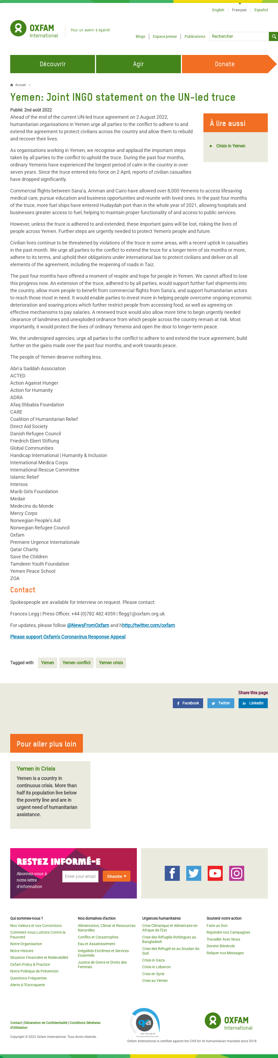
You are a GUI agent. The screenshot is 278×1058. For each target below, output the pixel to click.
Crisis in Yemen (230, 146)
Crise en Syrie (153, 974)
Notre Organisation (26, 944)
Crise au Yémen (155, 980)
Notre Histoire (21, 951)
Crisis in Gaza (153, 960)
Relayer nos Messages (225, 953)
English (218, 10)
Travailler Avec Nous (223, 939)
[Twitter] (220, 703)
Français (239, 10)
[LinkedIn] (253, 703)
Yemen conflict (76, 662)
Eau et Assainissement (96, 944)
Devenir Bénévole (221, 946)
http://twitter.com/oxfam (148, 625)
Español (261, 10)
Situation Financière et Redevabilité (39, 957)
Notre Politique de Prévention (34, 971)
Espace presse (165, 36)
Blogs (140, 36)
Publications (195, 36)
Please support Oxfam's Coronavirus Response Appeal (67, 637)
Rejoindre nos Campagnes (228, 932)
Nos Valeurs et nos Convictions (36, 925)
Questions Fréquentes (28, 978)
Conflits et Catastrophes (98, 937)
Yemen (47, 662)
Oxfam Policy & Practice (30, 964)
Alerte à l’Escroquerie (27, 985)
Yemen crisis (111, 662)
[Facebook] (188, 703)
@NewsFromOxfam (88, 625)
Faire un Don (217, 925)
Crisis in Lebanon (156, 967)
